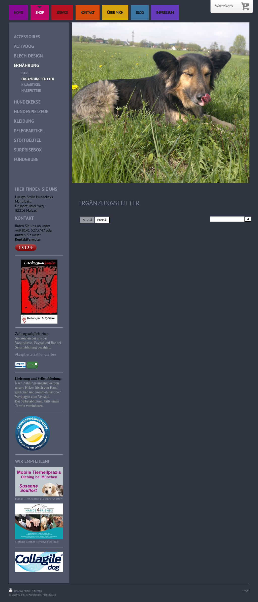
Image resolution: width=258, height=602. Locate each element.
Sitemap (37, 591)
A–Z (87, 220)
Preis (102, 220)
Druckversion (19, 591)
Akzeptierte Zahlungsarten (35, 354)
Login (246, 590)
